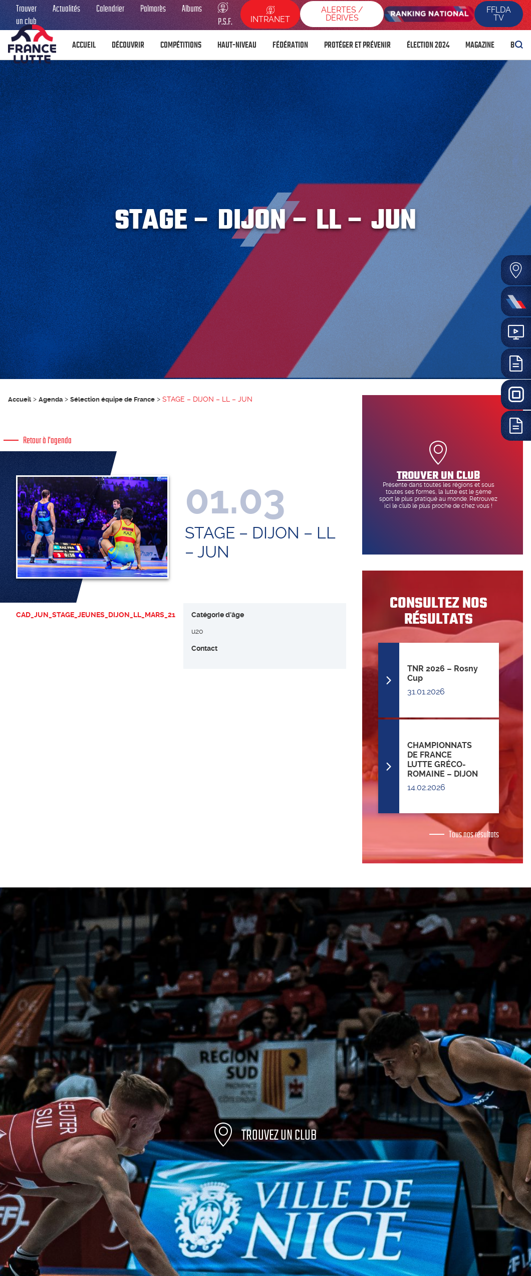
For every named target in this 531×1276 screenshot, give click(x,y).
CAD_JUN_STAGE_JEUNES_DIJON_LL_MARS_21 (95, 625)
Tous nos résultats (474, 834)
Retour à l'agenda (47, 440)
